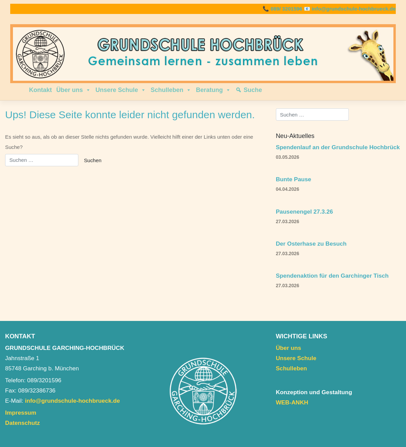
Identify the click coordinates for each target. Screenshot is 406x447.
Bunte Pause (293, 179)
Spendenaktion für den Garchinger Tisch (332, 275)
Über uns (73, 90)
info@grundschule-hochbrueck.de (354, 9)
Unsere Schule (120, 90)
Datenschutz (22, 422)
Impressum (20, 412)
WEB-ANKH (292, 402)
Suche (253, 90)
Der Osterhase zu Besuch (311, 243)
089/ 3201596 (286, 9)
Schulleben (171, 90)
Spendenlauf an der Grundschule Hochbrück (338, 147)
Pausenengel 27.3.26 (304, 211)
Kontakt (40, 90)
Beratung (213, 90)
